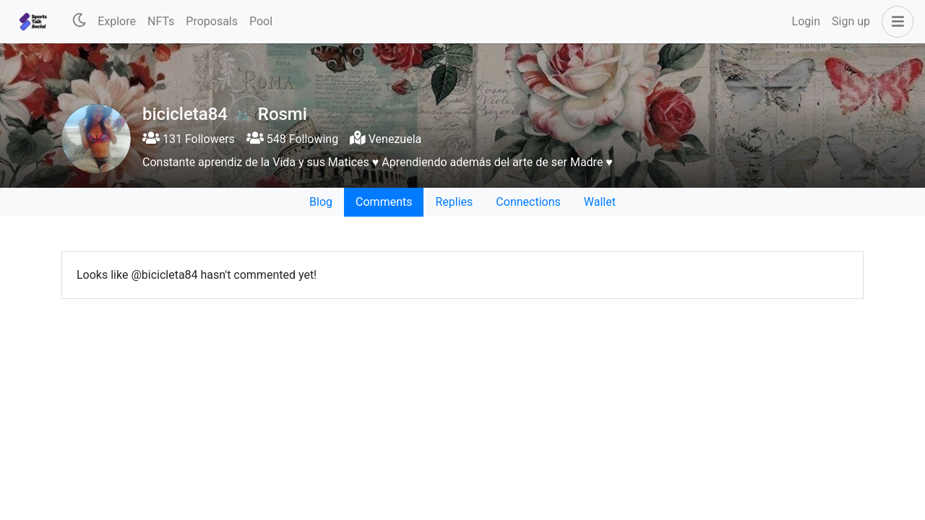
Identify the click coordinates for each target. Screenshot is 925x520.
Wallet (600, 202)
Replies (454, 202)
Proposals (212, 21)
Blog (320, 202)
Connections (528, 202)
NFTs (160, 21)
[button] (894, 22)
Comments (384, 202)
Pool (260, 21)
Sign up (851, 21)
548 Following (292, 139)
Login (806, 21)
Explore (117, 21)
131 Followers (188, 139)
